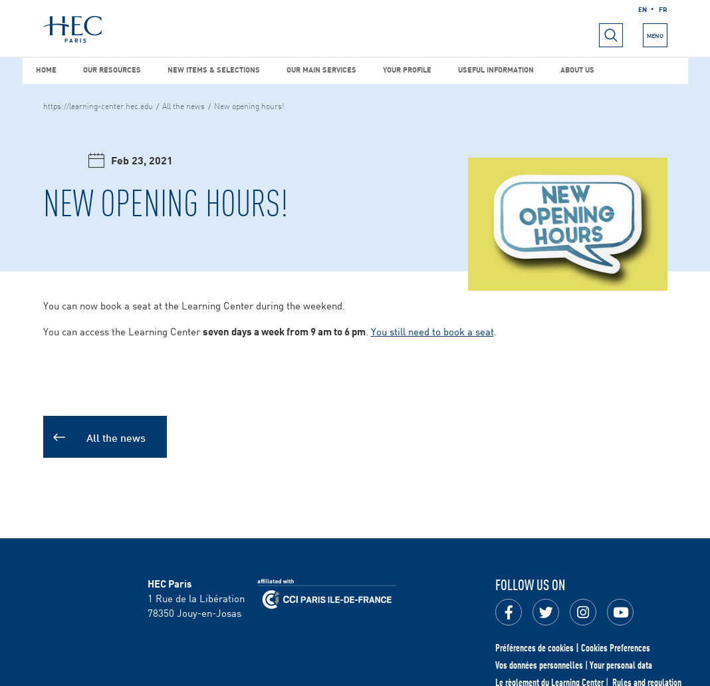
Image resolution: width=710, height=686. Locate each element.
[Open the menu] (655, 35)
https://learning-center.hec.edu (98, 105)
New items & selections (214, 69)
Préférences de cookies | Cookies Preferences (572, 647)
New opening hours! (249, 105)
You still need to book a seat (432, 331)
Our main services (321, 69)
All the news (183, 105)
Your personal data (621, 664)
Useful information (496, 69)
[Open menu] (611, 35)
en (642, 8)
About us (577, 69)
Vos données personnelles (539, 664)
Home (46, 69)
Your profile (407, 69)
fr (663, 8)
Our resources (112, 69)
